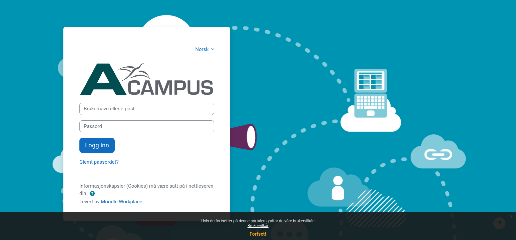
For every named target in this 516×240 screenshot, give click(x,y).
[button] (92, 194)
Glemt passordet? (99, 162)
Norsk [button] (202, 49)
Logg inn (97, 145)
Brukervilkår (258, 225)
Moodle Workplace (121, 202)
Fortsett (258, 234)
